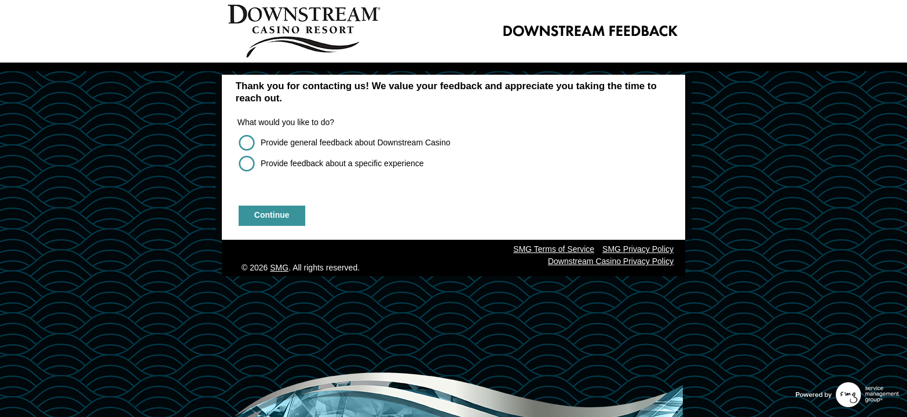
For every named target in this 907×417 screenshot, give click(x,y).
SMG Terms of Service (553, 249)
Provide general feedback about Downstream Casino (356, 142)
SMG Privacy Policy (638, 249)
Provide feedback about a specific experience (342, 163)
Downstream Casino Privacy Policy (611, 261)
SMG (279, 267)
